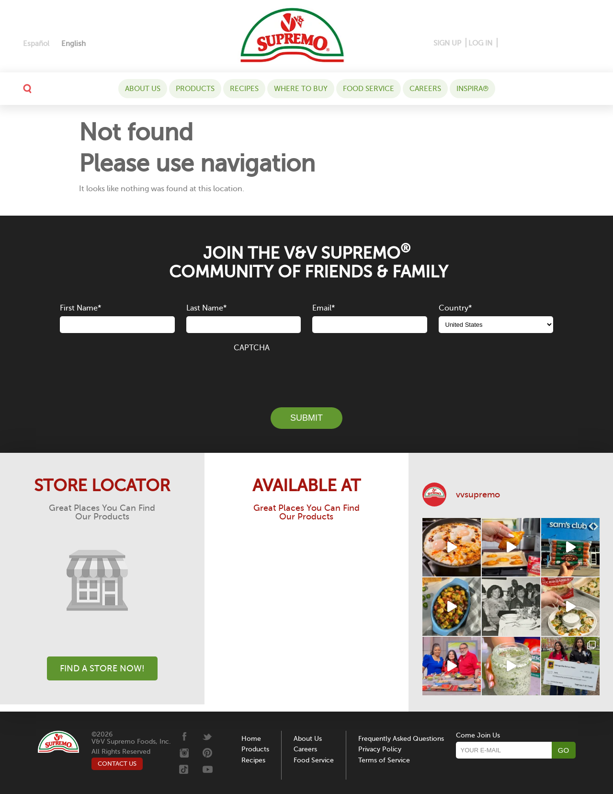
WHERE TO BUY (301, 88)
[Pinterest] (520, 43)
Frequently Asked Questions (401, 738)
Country (455, 308)
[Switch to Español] (36, 44)
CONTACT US (117, 763)
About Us (142, 88)
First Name (80, 308)
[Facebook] (505, 43)
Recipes (244, 88)
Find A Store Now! (102, 668)
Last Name (206, 308)
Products (195, 88)
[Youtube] (582, 43)
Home (251, 738)
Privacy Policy (379, 749)
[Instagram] (537, 43)
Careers (425, 88)
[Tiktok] (568, 43)
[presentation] (306, 374)
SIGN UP (447, 43)
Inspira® (472, 88)
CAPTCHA (252, 348)
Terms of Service (384, 760)
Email (323, 308)
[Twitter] (553, 43)
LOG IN (480, 43)
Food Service (368, 88)
